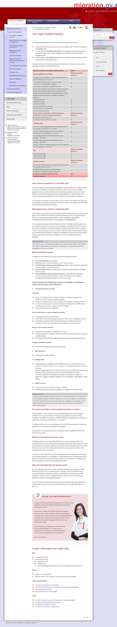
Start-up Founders (15, 69)
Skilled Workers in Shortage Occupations (18, 41)
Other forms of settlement (17, 85)
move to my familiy (101, 62)
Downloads (11, 119)
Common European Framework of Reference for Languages (52, 600)
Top (87, 617)
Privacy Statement (18, 623)
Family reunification (15, 79)
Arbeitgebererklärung (73, 232)
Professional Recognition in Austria (45, 604)
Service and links (53, 21)
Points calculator (13, 111)
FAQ (71, 21)
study (97, 66)
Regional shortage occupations (15, 51)
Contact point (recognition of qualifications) (47, 606)
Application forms (40, 574)
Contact (27, 623)
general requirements (43, 448)
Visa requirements (40, 589)
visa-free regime (54, 200)
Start (110, 74)
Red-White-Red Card (14, 103)
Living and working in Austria (35, 21)
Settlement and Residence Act (44, 585)
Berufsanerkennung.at (45, 424)
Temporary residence (13, 89)
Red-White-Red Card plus (17, 75)
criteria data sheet (66, 576)
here (36, 486)
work (97, 57)
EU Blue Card (13, 72)
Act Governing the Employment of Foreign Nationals (50, 587)
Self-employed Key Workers (18, 65)
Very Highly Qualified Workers (41, 29)
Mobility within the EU (13, 29)
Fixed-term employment (14, 92)
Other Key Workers (15, 55)
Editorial (33, 623)
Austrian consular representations (45, 602)
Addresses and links (14, 115)
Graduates (12, 82)
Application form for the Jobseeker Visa (46, 576)
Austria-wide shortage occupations (16, 46)
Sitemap (8, 623)
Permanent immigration (50, 27)
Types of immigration (37, 27)
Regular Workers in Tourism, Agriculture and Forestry (16, 60)
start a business (100, 70)
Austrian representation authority (50, 226)
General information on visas (43, 591)
